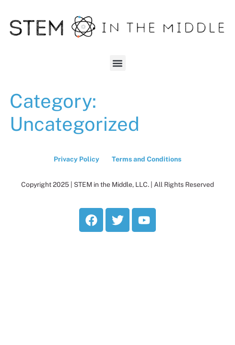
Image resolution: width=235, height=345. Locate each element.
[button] (118, 63)
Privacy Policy (76, 159)
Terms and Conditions (146, 159)
